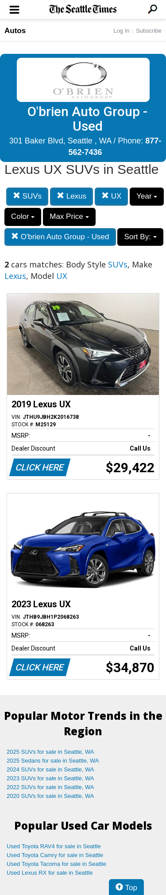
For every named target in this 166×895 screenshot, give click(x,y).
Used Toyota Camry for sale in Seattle (55, 855)
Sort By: (140, 237)
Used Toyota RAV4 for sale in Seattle (54, 846)
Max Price (69, 216)
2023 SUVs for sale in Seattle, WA (50, 778)
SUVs (27, 196)
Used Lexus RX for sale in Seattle (50, 872)
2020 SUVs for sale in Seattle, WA (50, 796)
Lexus (71, 196)
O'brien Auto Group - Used (60, 237)
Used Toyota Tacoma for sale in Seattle (56, 864)
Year (146, 196)
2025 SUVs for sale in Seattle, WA (50, 751)
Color (23, 216)
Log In (121, 30)
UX (111, 196)
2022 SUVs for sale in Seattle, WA (50, 787)
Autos (15, 30)
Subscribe (149, 30)
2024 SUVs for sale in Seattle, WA (50, 769)
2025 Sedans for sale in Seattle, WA (53, 760)
